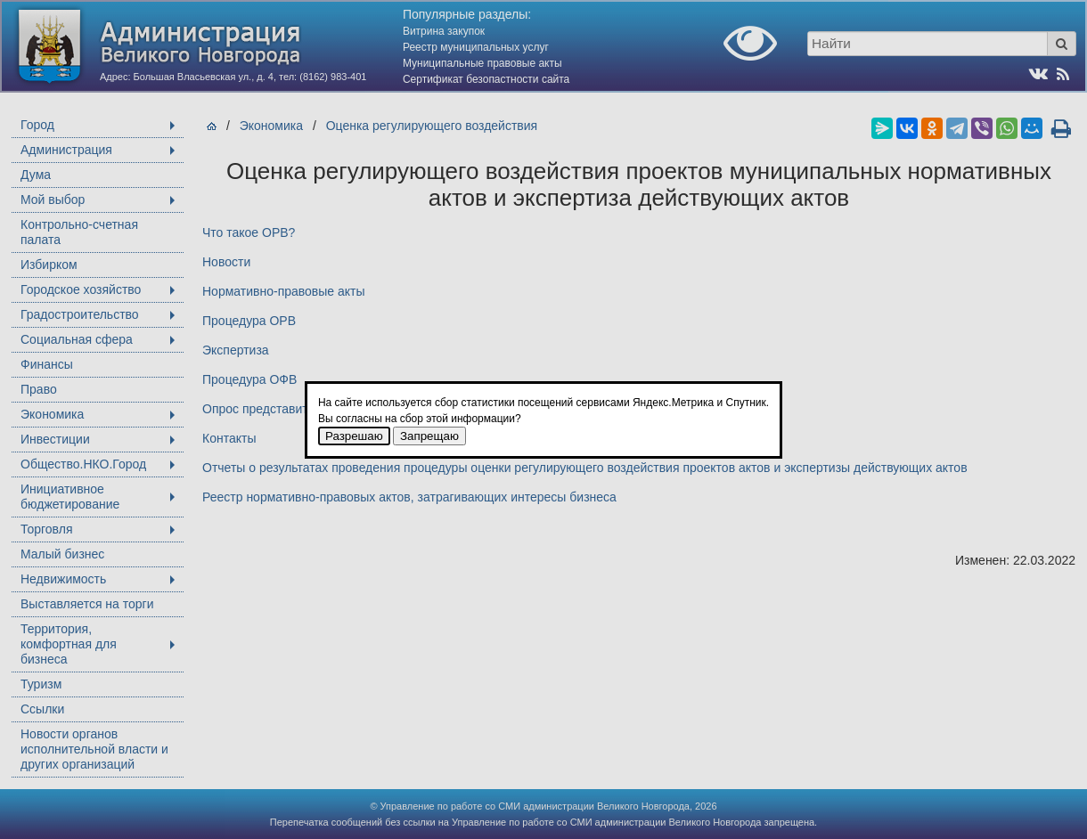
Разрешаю (354, 436)
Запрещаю (429, 436)
